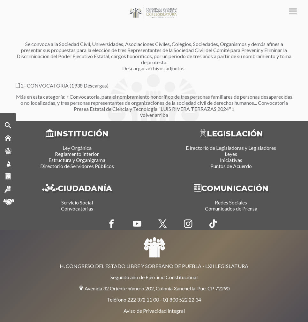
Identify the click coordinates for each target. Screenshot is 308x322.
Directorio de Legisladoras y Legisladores (231, 148)
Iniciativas (231, 160)
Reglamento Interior (77, 154)
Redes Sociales (231, 202)
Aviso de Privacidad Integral (154, 311)
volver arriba (154, 115)
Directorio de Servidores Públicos (77, 166)
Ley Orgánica (77, 148)
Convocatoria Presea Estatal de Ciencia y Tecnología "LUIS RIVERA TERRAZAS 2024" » (181, 106)
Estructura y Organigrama (77, 160)
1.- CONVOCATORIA (42, 85)
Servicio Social (77, 202)
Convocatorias (77, 208)
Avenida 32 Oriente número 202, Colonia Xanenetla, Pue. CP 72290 (154, 288)
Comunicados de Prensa (231, 208)
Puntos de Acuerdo (231, 166)
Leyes (231, 154)
